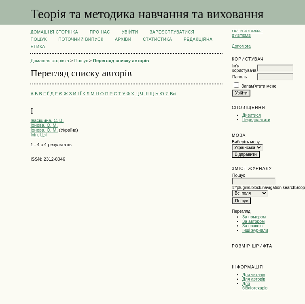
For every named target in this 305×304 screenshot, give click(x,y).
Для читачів (253, 275)
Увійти (130, 32)
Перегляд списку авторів (121, 60)
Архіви (123, 39)
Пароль (239, 77)
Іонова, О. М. (43, 125)
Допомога (241, 46)
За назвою (252, 226)
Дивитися (251, 115)
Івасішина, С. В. (47, 120)
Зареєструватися (172, 32)
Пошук (38, 39)
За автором (253, 221)
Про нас (100, 32)
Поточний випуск (80, 39)
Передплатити (256, 119)
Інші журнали (255, 230)
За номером (254, 217)
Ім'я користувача (244, 68)
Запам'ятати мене (258, 86)
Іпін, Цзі (38, 134)
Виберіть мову (246, 142)
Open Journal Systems (247, 33)
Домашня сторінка (54, 32)
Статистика (157, 39)
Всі (173, 93)
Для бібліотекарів (254, 285)
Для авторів (253, 279)
